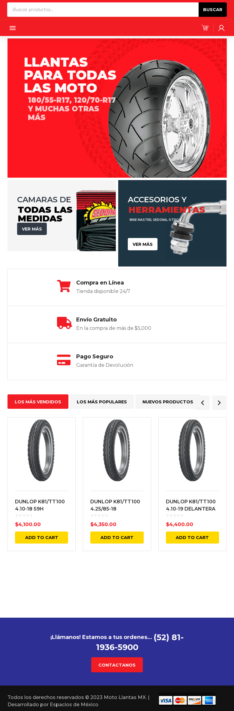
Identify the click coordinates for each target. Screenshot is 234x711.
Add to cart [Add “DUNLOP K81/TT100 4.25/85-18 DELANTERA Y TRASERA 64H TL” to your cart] (117, 537)
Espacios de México (74, 704)
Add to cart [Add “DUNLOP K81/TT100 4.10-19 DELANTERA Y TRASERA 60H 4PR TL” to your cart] (192, 537)
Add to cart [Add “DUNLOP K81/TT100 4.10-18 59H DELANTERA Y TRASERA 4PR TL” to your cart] (41, 537)
